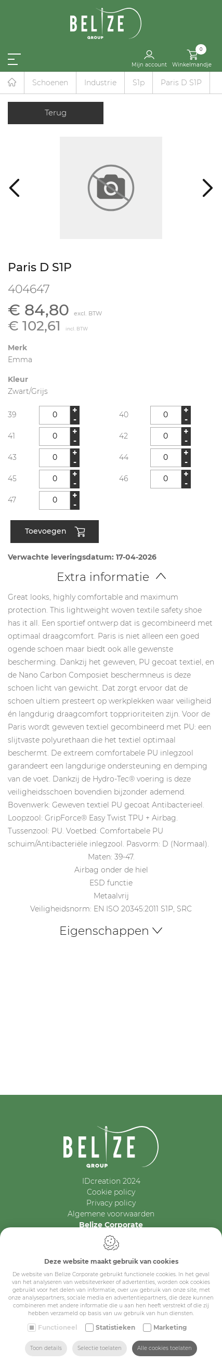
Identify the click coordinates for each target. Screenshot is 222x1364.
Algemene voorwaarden (111, 1214)
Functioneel (57, 1327)
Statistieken (115, 1327)
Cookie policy (111, 1192)
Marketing (170, 1327)
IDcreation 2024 (111, 1181)
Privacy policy (111, 1203)
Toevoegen (55, 532)
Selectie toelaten (99, 1348)
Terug (56, 112)
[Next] (207, 188)
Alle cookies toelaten (164, 1348)
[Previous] (14, 188)
